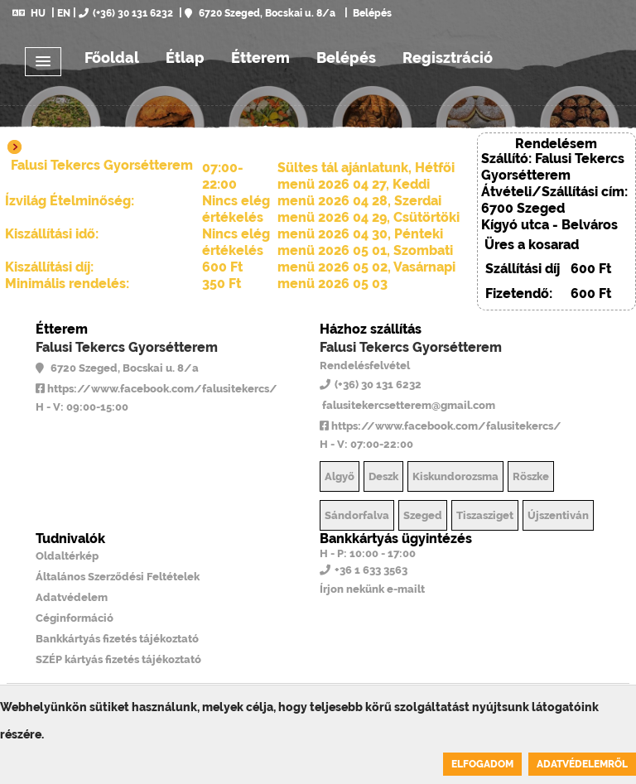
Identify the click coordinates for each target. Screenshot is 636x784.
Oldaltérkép (67, 556)
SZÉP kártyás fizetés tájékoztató (118, 659)
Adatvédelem (72, 597)
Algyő (339, 476)
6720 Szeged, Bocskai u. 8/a (260, 13)
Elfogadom (482, 764)
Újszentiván (558, 515)
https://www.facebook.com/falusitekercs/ (156, 388)
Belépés (371, 13)
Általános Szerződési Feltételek (118, 576)
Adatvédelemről (582, 764)
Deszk (383, 476)
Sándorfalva (357, 515)
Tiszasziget (484, 515)
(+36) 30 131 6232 (126, 13)
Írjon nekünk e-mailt (372, 589)
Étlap (185, 57)
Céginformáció (74, 618)
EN (63, 13)
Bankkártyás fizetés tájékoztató (117, 638)
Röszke (531, 476)
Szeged (422, 515)
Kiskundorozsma (455, 476)
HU (29, 13)
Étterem (260, 57)
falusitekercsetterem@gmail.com (407, 405)
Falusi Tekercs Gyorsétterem (127, 347)
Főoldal (111, 57)
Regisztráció (447, 57)
